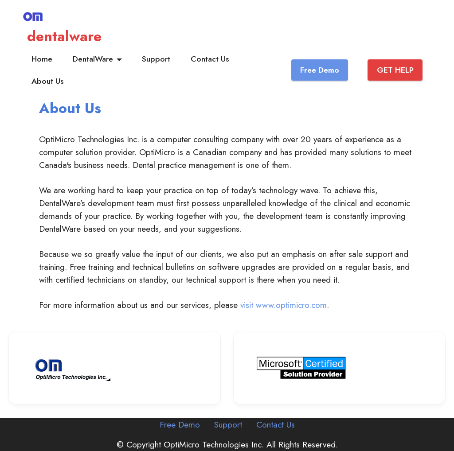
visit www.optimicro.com (283, 305)
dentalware (64, 36)
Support (156, 59)
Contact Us (210, 59)
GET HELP (395, 70)
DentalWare (93, 59)
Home (41, 59)
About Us (47, 81)
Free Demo (319, 70)
